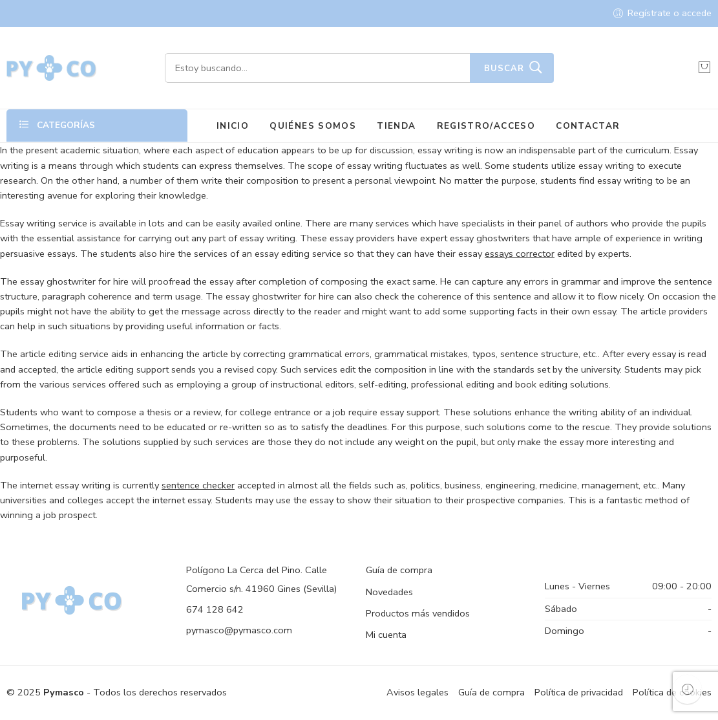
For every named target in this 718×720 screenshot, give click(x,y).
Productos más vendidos (418, 613)
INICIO (232, 126)
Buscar (504, 68)
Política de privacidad (578, 692)
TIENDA (396, 126)
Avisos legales (417, 692)
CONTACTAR (588, 126)
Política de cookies (672, 692)
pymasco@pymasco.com (239, 630)
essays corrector (519, 253)
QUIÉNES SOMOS (312, 126)
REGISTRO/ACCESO (486, 126)
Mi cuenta (386, 634)
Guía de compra (399, 569)
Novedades (389, 591)
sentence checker (198, 485)
